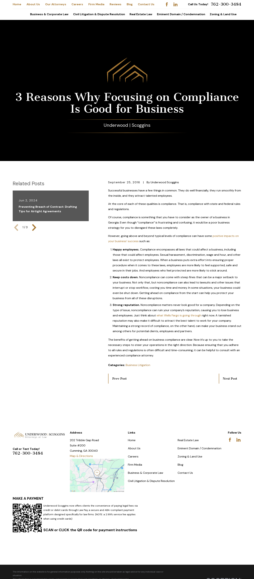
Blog (130, 4)
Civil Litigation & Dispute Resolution (151, 481)
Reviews (115, 4)
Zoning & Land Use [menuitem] (223, 14)
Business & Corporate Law (145, 473)
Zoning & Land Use (190, 456)
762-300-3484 (226, 4)
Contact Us (146, 4)
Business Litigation (138, 365)
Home (17, 4)
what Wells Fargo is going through (179, 315)
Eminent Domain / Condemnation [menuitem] (181, 14)
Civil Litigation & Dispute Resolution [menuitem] (99, 14)
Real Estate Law (188, 440)
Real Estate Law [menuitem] (141, 14)
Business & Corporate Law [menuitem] (49, 14)
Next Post (230, 378)
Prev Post (119, 378)
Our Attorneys (55, 4)
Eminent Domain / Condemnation (199, 448)
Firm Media (96, 4)
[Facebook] (167, 4)
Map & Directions (81, 456)
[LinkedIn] (175, 4)
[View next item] (34, 227)
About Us (33, 4)
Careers (77, 4)
